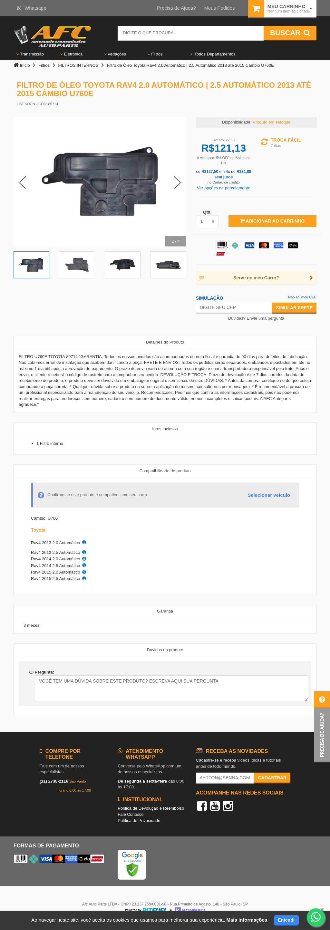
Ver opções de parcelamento (223, 187)
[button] (322, 727)
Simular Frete (294, 307)
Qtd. (207, 212)
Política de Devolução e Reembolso (151, 808)
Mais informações (246, 920)
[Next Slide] (177, 181)
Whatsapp (31, 8)
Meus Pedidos (219, 8)
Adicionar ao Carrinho (272, 221)
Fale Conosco (130, 814)
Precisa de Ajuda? (176, 8)
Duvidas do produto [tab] (165, 649)
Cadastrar (272, 777)
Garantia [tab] (165, 611)
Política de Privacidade (139, 820)
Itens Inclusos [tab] (165, 428)
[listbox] (207, 221)
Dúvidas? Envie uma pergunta (256, 318)
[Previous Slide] (22, 181)
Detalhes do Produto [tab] (165, 342)
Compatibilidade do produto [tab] (165, 470)
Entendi (286, 920)
